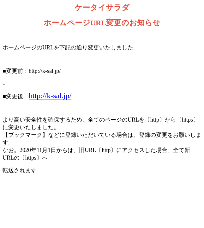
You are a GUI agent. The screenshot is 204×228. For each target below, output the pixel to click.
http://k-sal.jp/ (50, 96)
